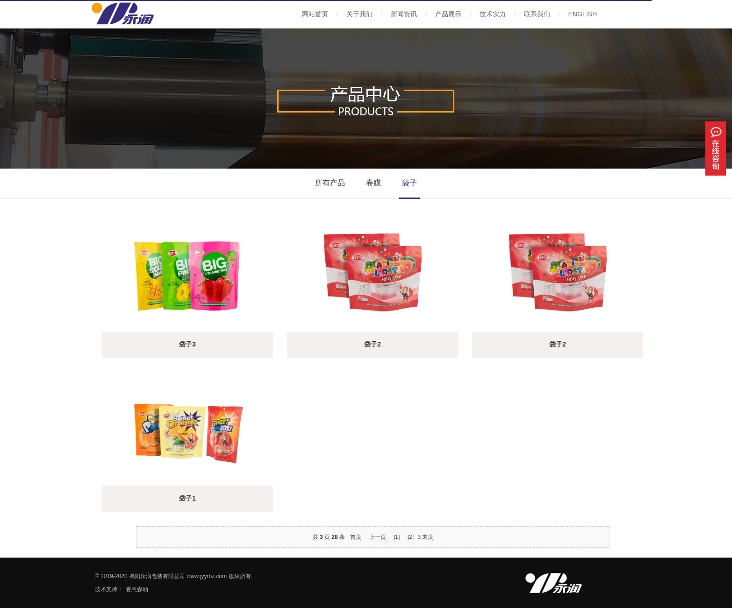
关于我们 (359, 14)
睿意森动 (137, 589)
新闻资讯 (404, 14)
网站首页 (315, 14)
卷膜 (373, 183)
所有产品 (330, 183)
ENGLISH (582, 14)
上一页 (377, 537)
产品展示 (448, 14)
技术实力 (493, 14)
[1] (397, 537)
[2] (411, 537)
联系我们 (537, 14)
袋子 (409, 183)
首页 (355, 537)
